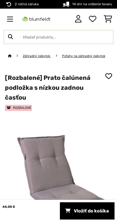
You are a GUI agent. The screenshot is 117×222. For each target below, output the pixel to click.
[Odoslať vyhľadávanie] (10, 37)
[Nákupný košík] (108, 19)
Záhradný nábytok (37, 56)
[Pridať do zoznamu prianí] (108, 76)
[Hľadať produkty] (58, 37)
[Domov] (15, 56)
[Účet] (78, 19)
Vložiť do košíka (87, 211)
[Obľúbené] (92, 19)
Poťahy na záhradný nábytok (83, 56)
